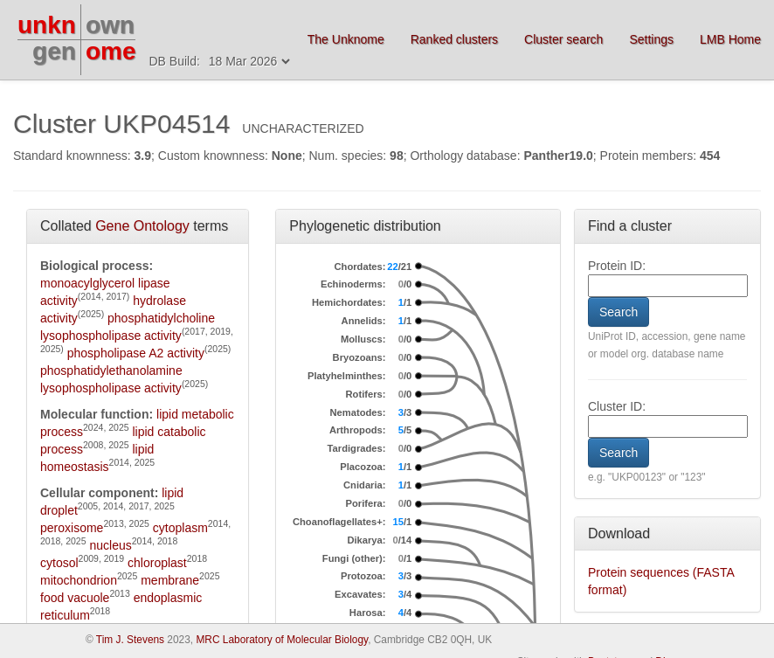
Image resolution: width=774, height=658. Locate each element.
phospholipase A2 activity (135, 353)
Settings (651, 39)
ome (111, 51)
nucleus (110, 545)
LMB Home (730, 39)
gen (54, 51)
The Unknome (346, 39)
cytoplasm (180, 528)
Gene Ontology (142, 225)
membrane (170, 580)
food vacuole (74, 598)
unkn (46, 24)
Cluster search (563, 39)
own (110, 24)
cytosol (59, 563)
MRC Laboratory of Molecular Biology (282, 640)
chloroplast (157, 563)
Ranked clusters (454, 39)
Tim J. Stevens (130, 640)
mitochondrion (78, 580)
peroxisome (71, 528)
